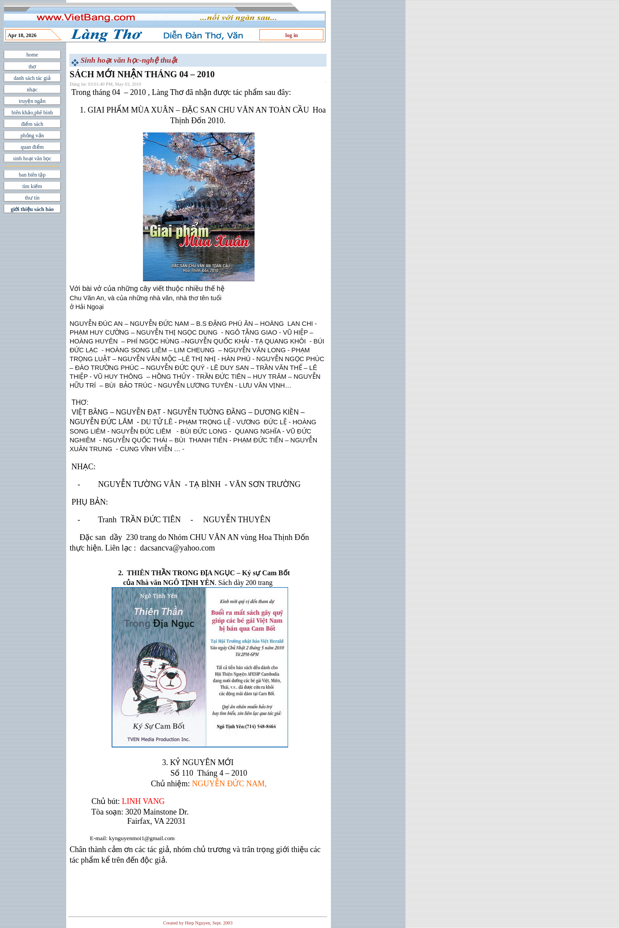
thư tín (32, 198)
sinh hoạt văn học (32, 158)
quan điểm (32, 147)
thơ (32, 67)
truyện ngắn (32, 101)
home (32, 55)
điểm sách (32, 124)
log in (291, 35)
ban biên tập (32, 175)
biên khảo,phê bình (32, 112)
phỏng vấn (32, 135)
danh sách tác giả (32, 78)
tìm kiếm (32, 186)
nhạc (32, 90)
